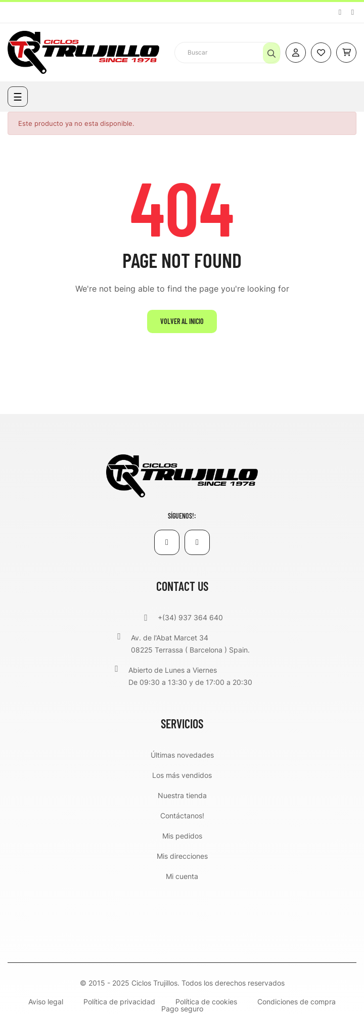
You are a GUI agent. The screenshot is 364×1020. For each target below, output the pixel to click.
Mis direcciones (182, 856)
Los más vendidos (182, 775)
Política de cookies (206, 1001)
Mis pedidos (182, 835)
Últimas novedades (182, 755)
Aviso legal (45, 1001)
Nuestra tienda (182, 795)
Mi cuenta (182, 876)
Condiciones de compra (296, 1001)
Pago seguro (182, 1008)
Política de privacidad (119, 1001)
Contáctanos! (182, 815)
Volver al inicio (182, 321)
